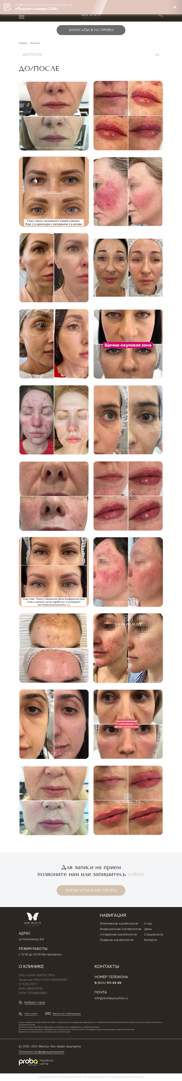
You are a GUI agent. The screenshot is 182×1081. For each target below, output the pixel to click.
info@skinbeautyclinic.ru (111, 998)
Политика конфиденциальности (41, 1052)
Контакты (150, 940)
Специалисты (153, 934)
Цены (148, 929)
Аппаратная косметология (118, 934)
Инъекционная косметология (120, 929)
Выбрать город (34, 1002)
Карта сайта (30, 1013)
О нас (148, 923)
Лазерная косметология (116, 940)
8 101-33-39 (108, 983)
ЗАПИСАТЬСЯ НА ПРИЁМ (91, 890)
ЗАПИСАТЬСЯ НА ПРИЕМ (91, 30)
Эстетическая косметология (119, 923)
